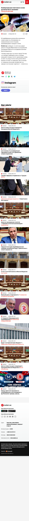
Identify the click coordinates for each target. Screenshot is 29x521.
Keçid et (5, 90)
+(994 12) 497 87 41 (11, 432)
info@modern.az (14, 438)
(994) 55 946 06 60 (11, 435)
